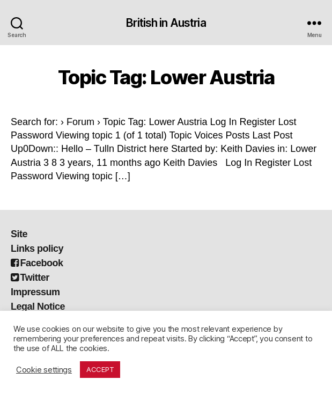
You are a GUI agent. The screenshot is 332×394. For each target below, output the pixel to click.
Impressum (35, 292)
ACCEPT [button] (100, 369)
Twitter (30, 277)
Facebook (37, 263)
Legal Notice (38, 306)
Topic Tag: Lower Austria (166, 77)
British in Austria (165, 22)
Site (19, 234)
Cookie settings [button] (44, 370)
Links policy (37, 248)
